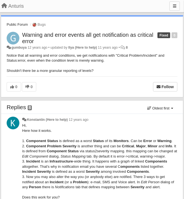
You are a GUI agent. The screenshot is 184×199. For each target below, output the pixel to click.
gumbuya (19, 47)
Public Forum (17, 24)
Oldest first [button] (160, 108)
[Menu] (174, 6)
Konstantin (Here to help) (47, 120)
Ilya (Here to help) (82, 47)
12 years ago (78, 120)
